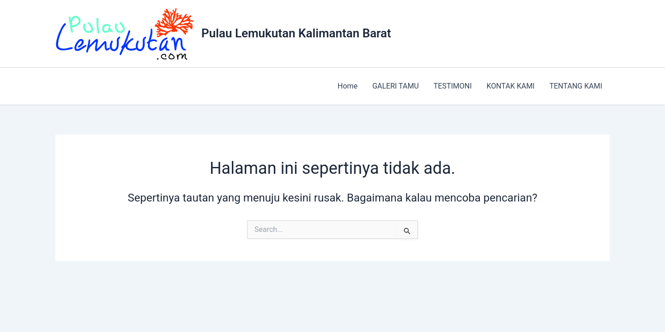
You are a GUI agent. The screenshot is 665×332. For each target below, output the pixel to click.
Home (347, 86)
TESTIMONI (453, 86)
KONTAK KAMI (511, 86)
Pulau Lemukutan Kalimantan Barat (296, 33)
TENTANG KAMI (576, 86)
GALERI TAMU (395, 86)
